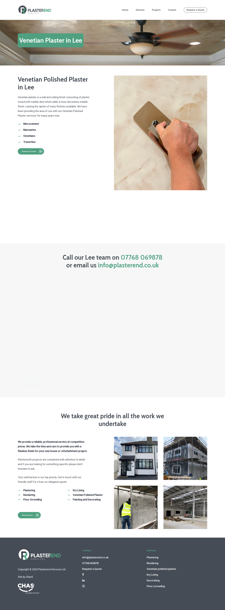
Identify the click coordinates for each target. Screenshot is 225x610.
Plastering (152, 557)
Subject (151, 303)
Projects (156, 10)
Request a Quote (195, 10)
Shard (29, 576)
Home (125, 10)
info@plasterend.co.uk (128, 265)
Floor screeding (156, 586)
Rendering (152, 563)
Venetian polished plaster (161, 568)
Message (23, 318)
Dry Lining (152, 574)
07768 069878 (141, 257)
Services (140, 10)
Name (21, 303)
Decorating (153, 580)
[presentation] (39, 369)
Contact (172, 10)
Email (85, 303)
